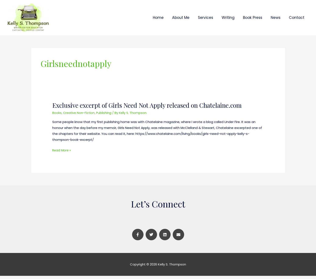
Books (57, 116)
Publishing (105, 116)
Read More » (62, 154)
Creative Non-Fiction (79, 116)
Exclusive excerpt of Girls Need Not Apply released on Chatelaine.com (149, 109)
